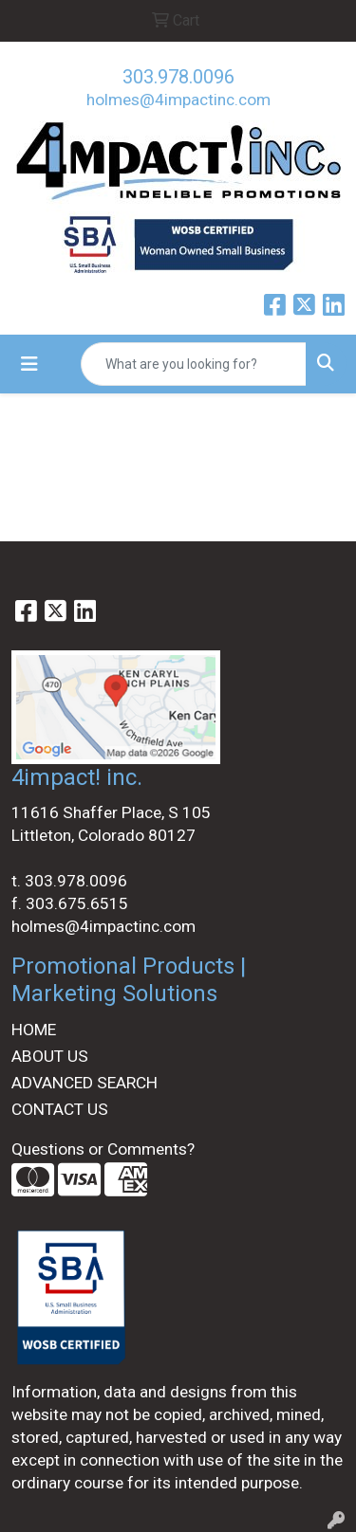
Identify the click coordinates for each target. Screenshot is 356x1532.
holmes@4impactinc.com (178, 99)
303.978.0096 (178, 76)
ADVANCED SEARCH (84, 1082)
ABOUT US (49, 1056)
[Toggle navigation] (29, 364)
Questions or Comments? (103, 1149)
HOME (33, 1029)
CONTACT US (59, 1109)
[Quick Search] (194, 364)
